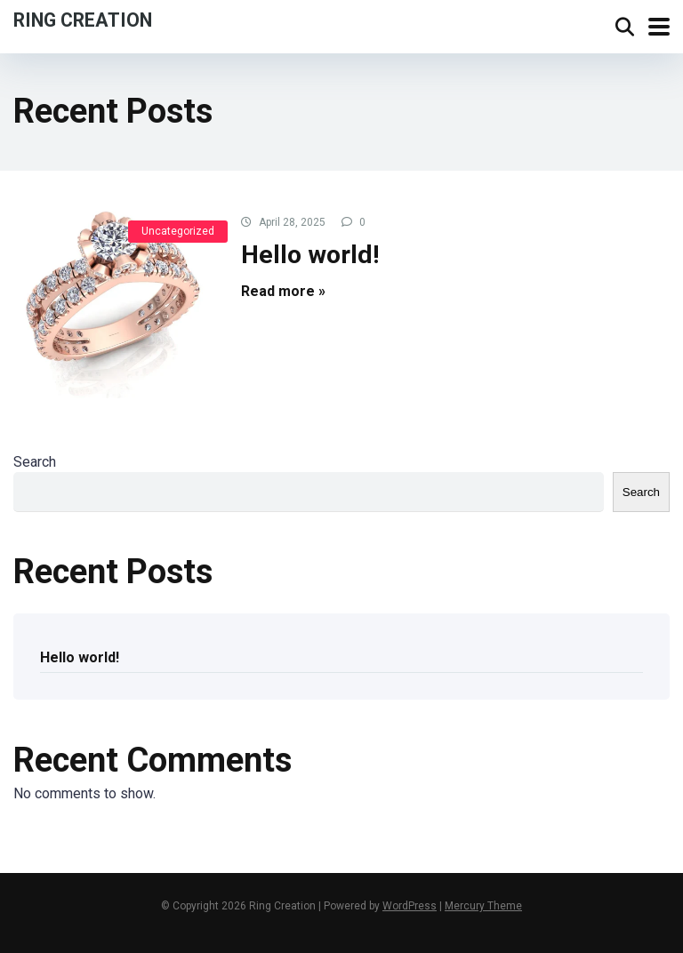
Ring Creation (82, 19)
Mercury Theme (483, 906)
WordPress (409, 906)
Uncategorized (177, 231)
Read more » (283, 291)
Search (34, 461)
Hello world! (310, 254)
